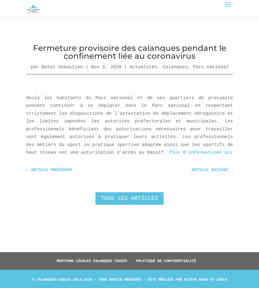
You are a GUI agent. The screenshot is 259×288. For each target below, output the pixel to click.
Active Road (196, 279)
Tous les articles (129, 198)
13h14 (221, 279)
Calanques (175, 66)
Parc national (211, 66)
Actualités (143, 66)
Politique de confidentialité (166, 260)
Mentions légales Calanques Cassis (92, 260)
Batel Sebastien (62, 66)
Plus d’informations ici (200, 152)
